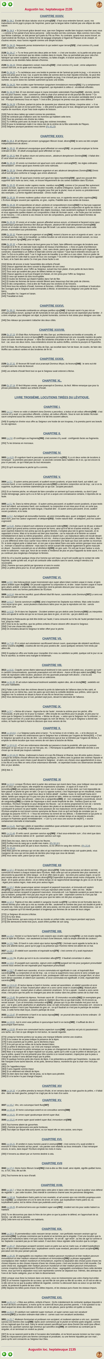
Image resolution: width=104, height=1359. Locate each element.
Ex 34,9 (10, 30)
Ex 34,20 (11, 72)
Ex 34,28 (11, 104)
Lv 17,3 (10, 1168)
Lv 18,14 (11, 1197)
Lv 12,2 (10, 887)
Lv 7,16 (10, 643)
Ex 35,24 (11, 170)
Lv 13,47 (11, 1015)
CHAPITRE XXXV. (52, 136)
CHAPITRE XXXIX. (52, 358)
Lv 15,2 (10, 1105)
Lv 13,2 (10, 936)
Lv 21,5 (10, 1312)
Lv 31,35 (11, 682)
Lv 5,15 (10, 526)
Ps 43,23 (51, 126)
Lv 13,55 (11, 1029)
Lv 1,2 (9, 411)
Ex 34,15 (11, 45)
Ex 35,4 (10, 141)
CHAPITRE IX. (52, 706)
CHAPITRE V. (52, 476)
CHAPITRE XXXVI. (52, 305)
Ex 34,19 (11, 65)
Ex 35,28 (11, 205)
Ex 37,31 (11, 363)
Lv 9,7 (9, 711)
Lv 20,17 (11, 1246)
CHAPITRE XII (52, 865)
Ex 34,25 (11, 85)
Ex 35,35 (11, 244)
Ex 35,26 (11, 197)
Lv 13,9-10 (12, 985)
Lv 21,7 (10, 1319)
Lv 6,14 (10, 594)
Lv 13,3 (10, 951)
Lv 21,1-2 (11, 1302)
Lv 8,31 (10, 670)
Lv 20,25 (11, 1256)
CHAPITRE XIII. (52, 931)
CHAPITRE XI (52, 779)
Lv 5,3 (9, 516)
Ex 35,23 (11, 163)
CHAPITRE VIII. (52, 665)
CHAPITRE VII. (52, 638)
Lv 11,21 (11, 826)
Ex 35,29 (11, 222)
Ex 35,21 (11, 148)
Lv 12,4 (10, 902)
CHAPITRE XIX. (52, 1228)
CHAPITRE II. (52, 433)
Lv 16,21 (11, 1144)
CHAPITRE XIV (52, 1085)
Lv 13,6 (10, 963)
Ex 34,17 (11, 53)
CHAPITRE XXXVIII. (52, 329)
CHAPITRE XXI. (52, 1297)
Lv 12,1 (10, 870)
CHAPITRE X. (52, 728)
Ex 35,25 (11, 185)
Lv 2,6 (9, 438)
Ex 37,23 (11, 334)
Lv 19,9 (10, 1234)
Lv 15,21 (11, 1115)
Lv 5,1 (9, 481)
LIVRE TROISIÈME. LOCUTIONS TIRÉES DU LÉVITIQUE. (52, 397)
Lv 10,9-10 (12, 745)
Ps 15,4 (85, 846)
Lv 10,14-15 (12, 755)
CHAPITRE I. (52, 406)
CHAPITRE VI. (52, 577)
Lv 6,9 (9, 582)
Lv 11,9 (10, 784)
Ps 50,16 (54, 843)
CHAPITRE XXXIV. (52, 16)
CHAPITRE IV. (52, 452)
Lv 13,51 (11, 1022)
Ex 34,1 (10, 21)
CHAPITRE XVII (52, 1163)
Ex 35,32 (11, 234)
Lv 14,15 (11, 1091)
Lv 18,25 (11, 1207)
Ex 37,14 (11, 385)
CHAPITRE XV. (52, 1100)
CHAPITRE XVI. (52, 1139)
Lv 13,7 (10, 970)
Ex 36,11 (11, 310)
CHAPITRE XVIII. (52, 1185)
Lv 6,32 (10, 611)
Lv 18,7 (10, 1190)
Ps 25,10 (11, 848)
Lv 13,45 (11, 997)
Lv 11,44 (11, 833)
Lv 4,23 (10, 457)
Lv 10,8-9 (11, 733)
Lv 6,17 (10, 602)
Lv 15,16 (11, 1110)
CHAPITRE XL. (52, 380)
